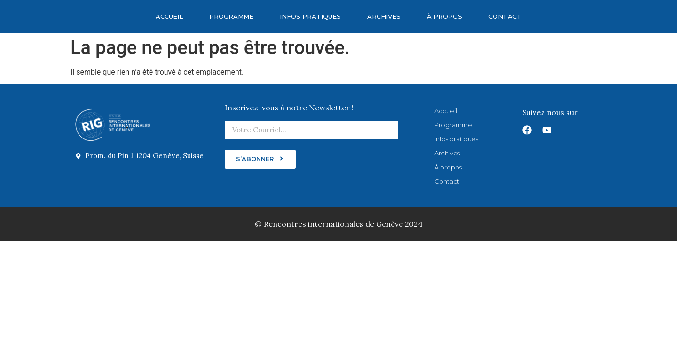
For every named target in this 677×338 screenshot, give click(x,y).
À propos (444, 16)
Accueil (169, 16)
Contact (504, 16)
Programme (231, 16)
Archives (384, 16)
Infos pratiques (310, 16)
